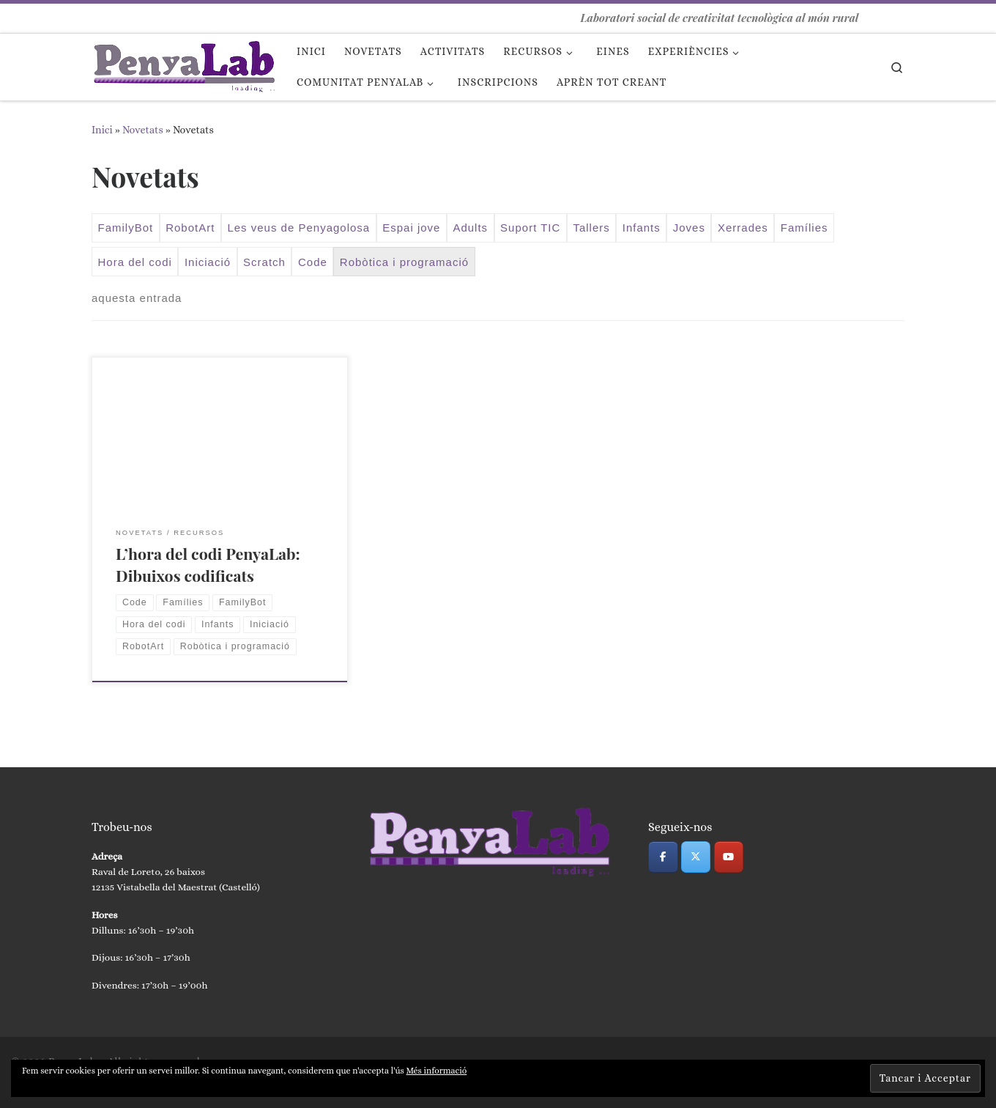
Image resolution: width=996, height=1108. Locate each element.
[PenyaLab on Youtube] (729, 857)
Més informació (436, 1070)
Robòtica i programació (404, 262)
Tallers (591, 227)
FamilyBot (126, 227)
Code (312, 262)
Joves (689, 227)
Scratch (264, 262)
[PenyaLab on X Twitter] (696, 857)
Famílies (804, 227)
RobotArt (190, 227)
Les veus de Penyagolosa (298, 227)
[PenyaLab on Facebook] (663, 857)
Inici (102, 130)
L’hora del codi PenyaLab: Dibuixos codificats (208, 564)
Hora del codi (135, 262)
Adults (470, 227)
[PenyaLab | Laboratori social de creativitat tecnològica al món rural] (183, 63)
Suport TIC (530, 227)
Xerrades (743, 227)
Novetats (142, 130)
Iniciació (208, 262)
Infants (641, 227)
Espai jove (411, 227)
